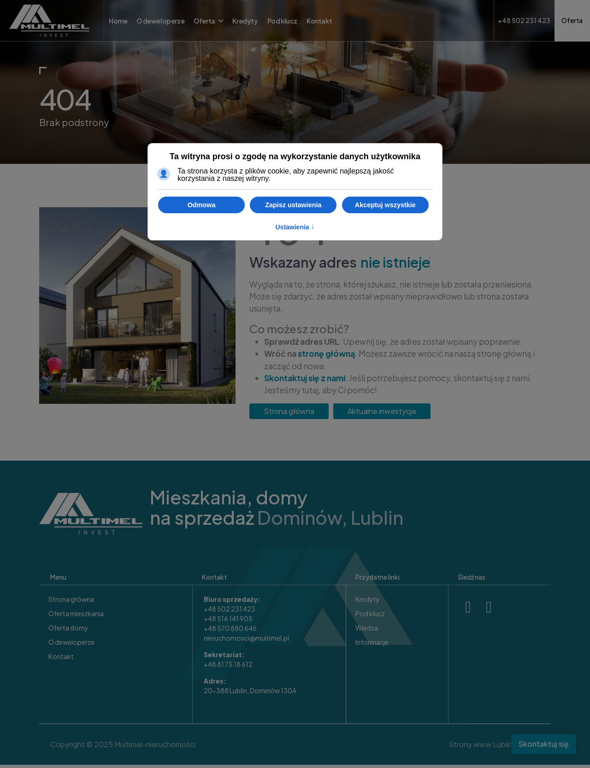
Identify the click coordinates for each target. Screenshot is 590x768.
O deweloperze (160, 21)
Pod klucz (282, 21)
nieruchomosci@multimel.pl (246, 641)
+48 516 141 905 (228, 622)
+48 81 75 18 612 (228, 667)
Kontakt (319, 21)
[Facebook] (468, 608)
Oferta (204, 21)
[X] (488, 608)
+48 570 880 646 (230, 631)
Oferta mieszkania (76, 616)
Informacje (372, 645)
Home (118, 21)
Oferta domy (68, 631)
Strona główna (289, 414)
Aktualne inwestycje (382, 414)
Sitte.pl (527, 747)
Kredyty (245, 21)
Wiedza (366, 631)
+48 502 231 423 (229, 612)
